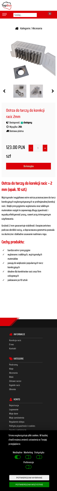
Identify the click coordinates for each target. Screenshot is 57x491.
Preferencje (28, 465)
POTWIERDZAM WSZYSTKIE (29, 484)
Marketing (28, 455)
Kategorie (25, 28)
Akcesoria (37, 28)
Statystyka (39, 455)
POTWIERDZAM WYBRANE (29, 478)
